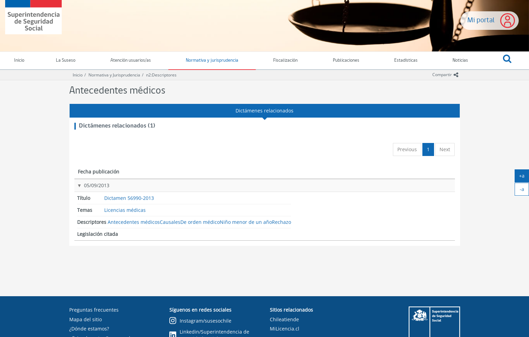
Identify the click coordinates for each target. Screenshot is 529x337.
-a (524, 190)
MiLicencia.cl (284, 328)
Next (445, 149)
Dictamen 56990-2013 (173, 185)
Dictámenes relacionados (264, 110)
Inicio (78, 75)
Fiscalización (285, 60)
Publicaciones (346, 60)
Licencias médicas (253, 186)
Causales (320, 196)
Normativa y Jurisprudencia (114, 75)
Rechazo (319, 226)
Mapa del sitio (85, 319)
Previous (407, 149)
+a (524, 177)
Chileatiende (284, 319)
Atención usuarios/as (130, 60)
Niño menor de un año (334, 216)
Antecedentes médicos (334, 186)
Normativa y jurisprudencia (212, 60)
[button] (507, 61)
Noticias (460, 60)
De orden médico (328, 206)
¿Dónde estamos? (89, 328)
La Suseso (65, 60)
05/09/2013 (90, 185)
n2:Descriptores (161, 75)
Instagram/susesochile (200, 321)
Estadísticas (406, 60)
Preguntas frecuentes (94, 309)
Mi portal (481, 20)
